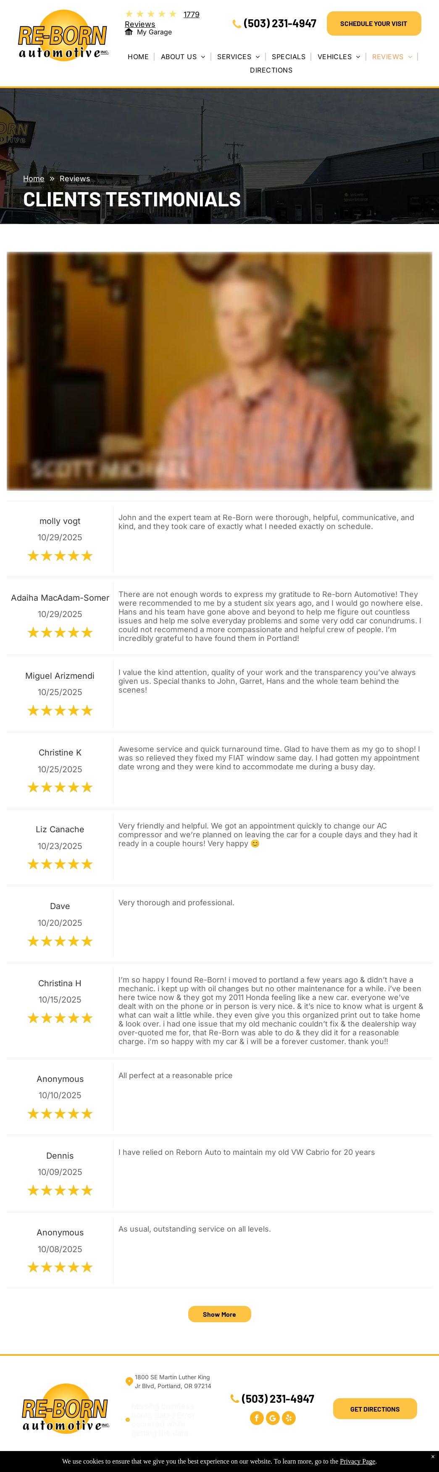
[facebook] (257, 1419)
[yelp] (289, 1419)
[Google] (273, 1419)
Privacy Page (357, 1461)
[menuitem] (141, 56)
